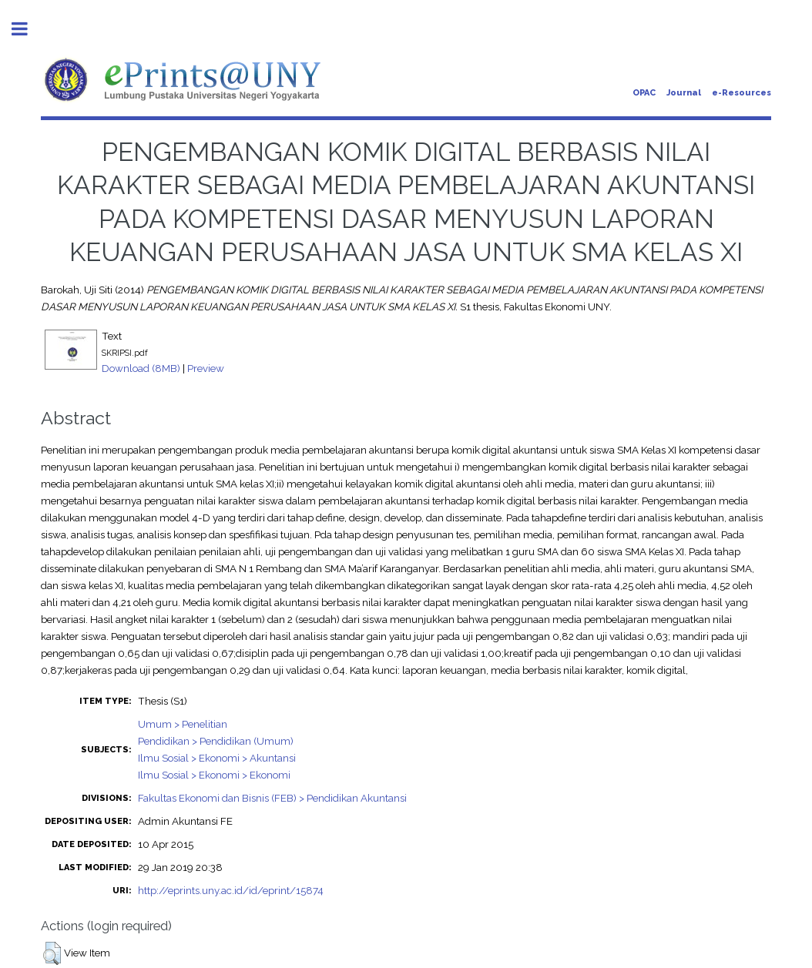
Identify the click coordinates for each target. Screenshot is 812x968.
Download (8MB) (141, 368)
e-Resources (741, 93)
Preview (205, 368)
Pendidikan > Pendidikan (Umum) (216, 741)
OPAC (644, 93)
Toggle (27, 29)
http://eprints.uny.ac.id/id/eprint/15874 (231, 890)
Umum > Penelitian (182, 724)
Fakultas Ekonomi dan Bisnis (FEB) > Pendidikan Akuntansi (272, 798)
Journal (683, 93)
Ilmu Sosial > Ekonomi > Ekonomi (214, 775)
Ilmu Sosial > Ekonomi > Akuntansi (217, 758)
